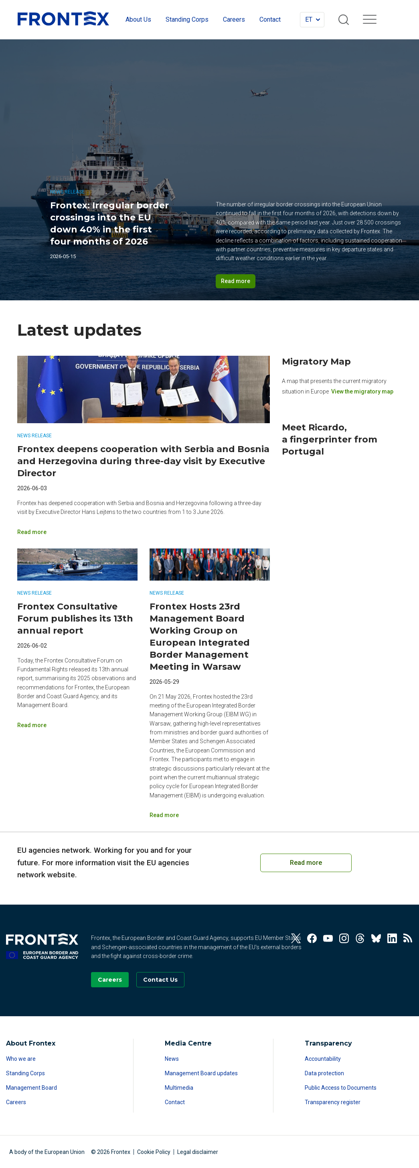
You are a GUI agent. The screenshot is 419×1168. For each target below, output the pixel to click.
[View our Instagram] (344, 938)
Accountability (323, 1059)
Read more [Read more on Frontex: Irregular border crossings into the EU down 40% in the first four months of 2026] (235, 281)
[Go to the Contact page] (160, 979)
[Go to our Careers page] (110, 979)
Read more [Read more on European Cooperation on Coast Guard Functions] (306, 862)
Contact (175, 1102)
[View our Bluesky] (376, 938)
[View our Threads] (360, 938)
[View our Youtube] (328, 938)
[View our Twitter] (296, 938)
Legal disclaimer (197, 1152)
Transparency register (332, 1102)
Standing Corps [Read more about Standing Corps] (25, 1073)
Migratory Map (316, 361)
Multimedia (179, 1087)
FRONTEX (63, 18)
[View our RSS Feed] (408, 938)
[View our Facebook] (312, 938)
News (172, 1059)
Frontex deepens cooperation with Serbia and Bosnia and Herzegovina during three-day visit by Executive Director (143, 461)
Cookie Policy (153, 1152)
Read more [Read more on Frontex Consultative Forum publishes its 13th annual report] (32, 725)
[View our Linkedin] (392, 938)
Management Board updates (201, 1073)
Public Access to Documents (340, 1087)
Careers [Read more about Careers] (16, 1102)
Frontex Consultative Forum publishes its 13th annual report (75, 618)
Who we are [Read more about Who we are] (21, 1059)
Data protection (324, 1073)
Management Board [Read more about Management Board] (31, 1087)
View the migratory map (362, 391)
